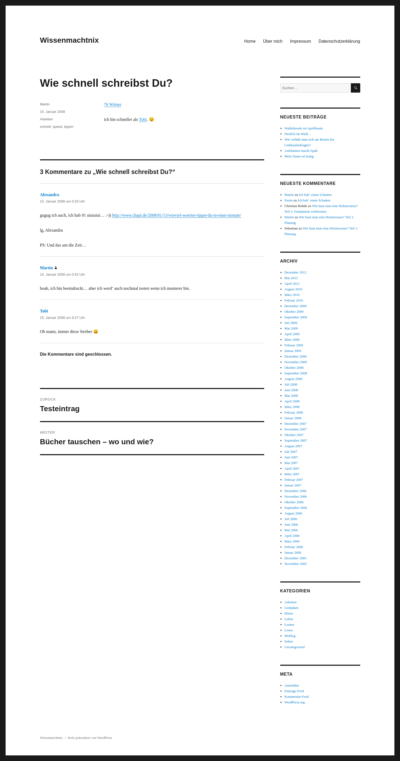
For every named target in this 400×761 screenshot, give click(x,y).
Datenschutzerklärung (339, 41)
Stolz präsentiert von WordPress (90, 738)
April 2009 (292, 334)
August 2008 (293, 379)
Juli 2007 (290, 452)
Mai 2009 (291, 328)
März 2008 (292, 407)
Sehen (288, 641)
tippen (68, 127)
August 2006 (293, 513)
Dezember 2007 (295, 424)
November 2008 (295, 362)
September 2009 (295, 317)
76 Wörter (112, 104)
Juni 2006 (291, 524)
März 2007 (292, 474)
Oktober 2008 (294, 368)
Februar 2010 (293, 300)
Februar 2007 (293, 480)
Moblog (289, 636)
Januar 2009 (292, 351)
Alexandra (49, 194)
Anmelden (291, 685)
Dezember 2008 (295, 356)
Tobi (143, 119)
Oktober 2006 (294, 502)
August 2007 (293, 446)
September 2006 (295, 508)
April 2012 (292, 284)
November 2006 (295, 496)
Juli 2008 (290, 384)
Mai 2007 (291, 463)
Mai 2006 (291, 530)
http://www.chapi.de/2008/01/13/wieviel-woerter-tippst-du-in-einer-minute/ (176, 215)
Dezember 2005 (295, 558)
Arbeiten (46, 119)
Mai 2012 (291, 278)
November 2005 (295, 564)
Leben (288, 619)
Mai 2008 (291, 396)
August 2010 (293, 289)
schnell (45, 127)
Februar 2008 (293, 412)
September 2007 (295, 440)
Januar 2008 (292, 418)
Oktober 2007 (294, 435)
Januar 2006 (292, 552)
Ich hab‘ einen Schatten (315, 195)
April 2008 (292, 401)
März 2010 (292, 295)
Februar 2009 (293, 345)
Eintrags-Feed (294, 691)
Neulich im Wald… (297, 134)
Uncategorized (294, 647)
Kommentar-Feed (296, 697)
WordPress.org (294, 702)
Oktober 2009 (294, 312)
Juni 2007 (291, 457)
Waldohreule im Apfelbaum (303, 128)
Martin (45, 104)
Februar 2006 (293, 547)
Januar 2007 (292, 485)
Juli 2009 (290, 323)
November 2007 (295, 429)
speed (57, 127)
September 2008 (295, 373)
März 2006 (292, 541)
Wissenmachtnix (69, 40)
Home (250, 41)
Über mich (273, 41)
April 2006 (292, 536)
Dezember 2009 (295, 306)
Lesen (288, 630)
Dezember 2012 (295, 272)
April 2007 (292, 468)
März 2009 (292, 340)
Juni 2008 (291, 390)
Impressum (300, 41)
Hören (288, 613)
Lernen (289, 625)
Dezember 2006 (295, 491)
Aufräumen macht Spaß (300, 151)
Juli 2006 (290, 519)
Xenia (288, 200)
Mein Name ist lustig (299, 156)
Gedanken (291, 608)
